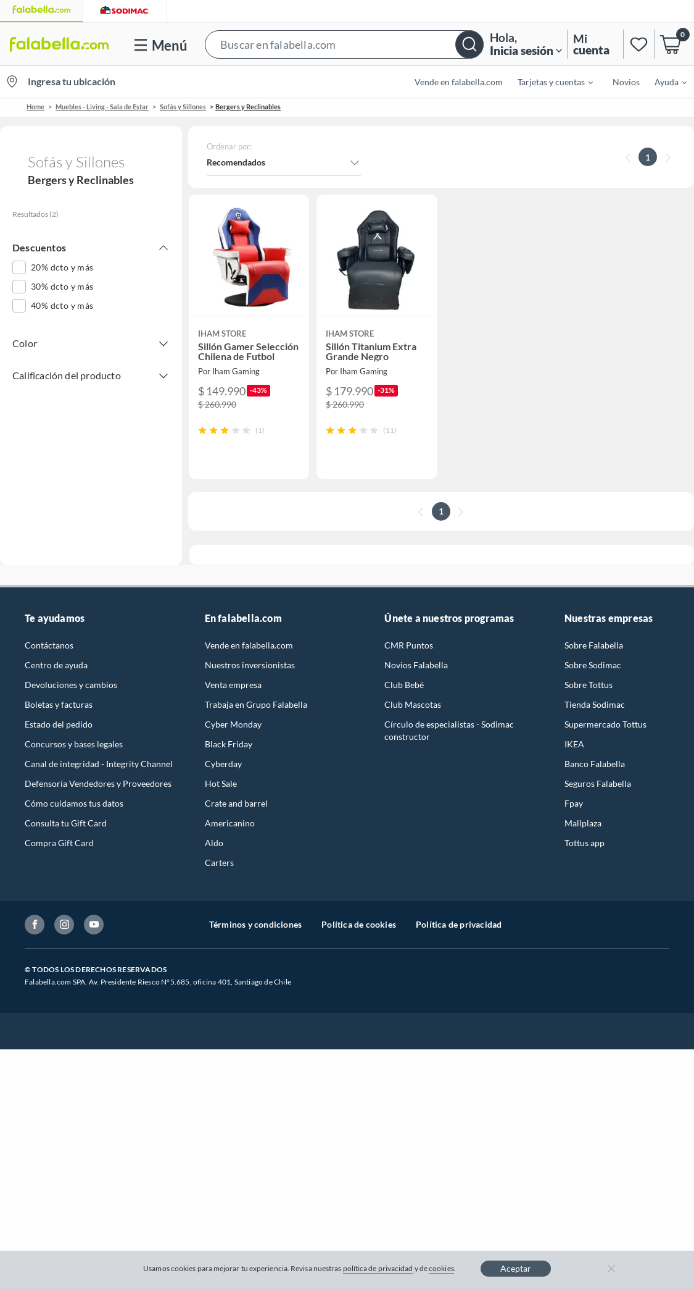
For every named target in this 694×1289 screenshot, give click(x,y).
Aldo (214, 843)
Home (35, 107)
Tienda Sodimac (594, 704)
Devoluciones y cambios (71, 684)
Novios (626, 82)
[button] (344, 44)
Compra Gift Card (59, 843)
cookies (441, 1268)
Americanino (230, 823)
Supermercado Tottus (605, 724)
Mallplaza (582, 823)
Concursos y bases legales (74, 744)
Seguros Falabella (597, 783)
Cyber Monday (233, 724)
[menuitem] (548, 81)
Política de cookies (358, 924)
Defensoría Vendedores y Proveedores (98, 783)
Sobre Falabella (593, 645)
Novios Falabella (416, 665)
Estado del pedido (59, 724)
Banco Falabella (594, 763)
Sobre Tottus (588, 684)
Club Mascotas (412, 704)
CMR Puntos (408, 645)
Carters (219, 862)
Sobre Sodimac (592, 665)
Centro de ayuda (56, 665)
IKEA (574, 744)
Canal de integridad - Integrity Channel (99, 763)
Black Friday (228, 744)
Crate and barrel (236, 803)
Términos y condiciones (255, 924)
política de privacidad (378, 1268)
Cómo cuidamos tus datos (74, 803)
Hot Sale (221, 783)
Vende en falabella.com (459, 82)
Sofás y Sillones (183, 107)
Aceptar (515, 1268)
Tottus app (584, 843)
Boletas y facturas (59, 704)
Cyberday (223, 763)
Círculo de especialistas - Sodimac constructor (449, 730)
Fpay (573, 803)
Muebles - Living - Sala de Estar (102, 107)
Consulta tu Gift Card (66, 823)
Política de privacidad (459, 924)
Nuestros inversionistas (250, 665)
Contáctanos (49, 645)
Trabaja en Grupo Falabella (256, 704)
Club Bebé (404, 684)
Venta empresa (233, 684)
